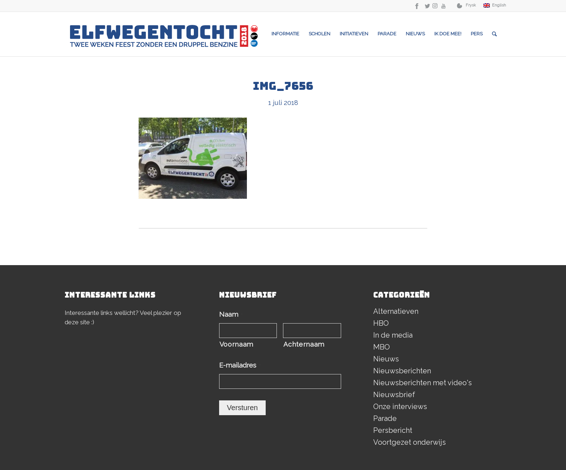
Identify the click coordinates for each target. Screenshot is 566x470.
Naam (231, 314)
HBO (381, 323)
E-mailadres (240, 365)
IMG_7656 (283, 86)
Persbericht (392, 430)
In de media (393, 335)
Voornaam (236, 344)
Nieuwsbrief (394, 394)
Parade (385, 418)
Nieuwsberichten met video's (422, 382)
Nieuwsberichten (402, 370)
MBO (381, 347)
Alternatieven (395, 311)
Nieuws (386, 359)
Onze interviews (400, 406)
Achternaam (304, 344)
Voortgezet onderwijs (409, 442)
